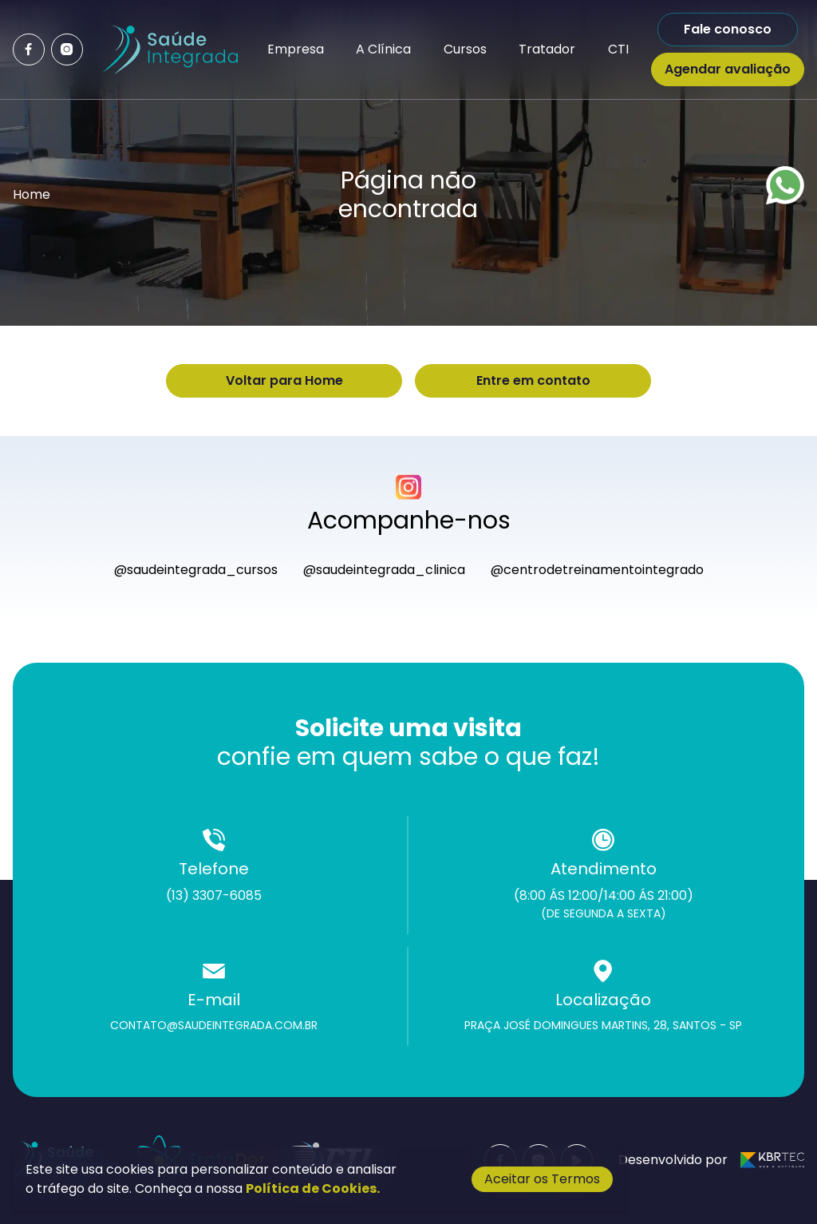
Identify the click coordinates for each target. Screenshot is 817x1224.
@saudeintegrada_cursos (196, 570)
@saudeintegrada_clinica (384, 570)
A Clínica (383, 49)
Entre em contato (533, 380)
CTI (618, 49)
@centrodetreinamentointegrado (597, 570)
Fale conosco (728, 29)
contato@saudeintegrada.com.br (214, 1025)
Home (31, 194)
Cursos (465, 49)
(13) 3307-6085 (214, 895)
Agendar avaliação (728, 69)
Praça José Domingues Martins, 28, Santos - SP (603, 1025)
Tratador (547, 49)
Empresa (295, 49)
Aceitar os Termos (542, 1179)
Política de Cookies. (313, 1188)
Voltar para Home (284, 380)
